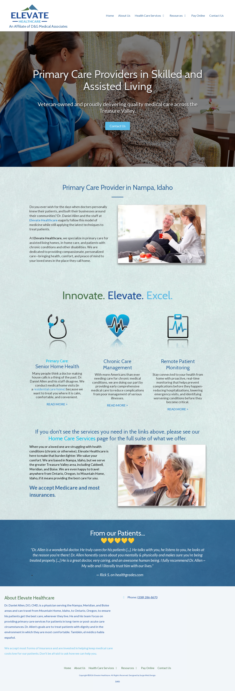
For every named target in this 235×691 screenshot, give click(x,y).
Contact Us (118, 126)
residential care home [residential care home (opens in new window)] (49, 389)
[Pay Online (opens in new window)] (198, 15)
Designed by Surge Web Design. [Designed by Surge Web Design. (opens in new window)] (142, 675)
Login (117, 681)
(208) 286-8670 (147, 597)
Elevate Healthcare (43, 220)
